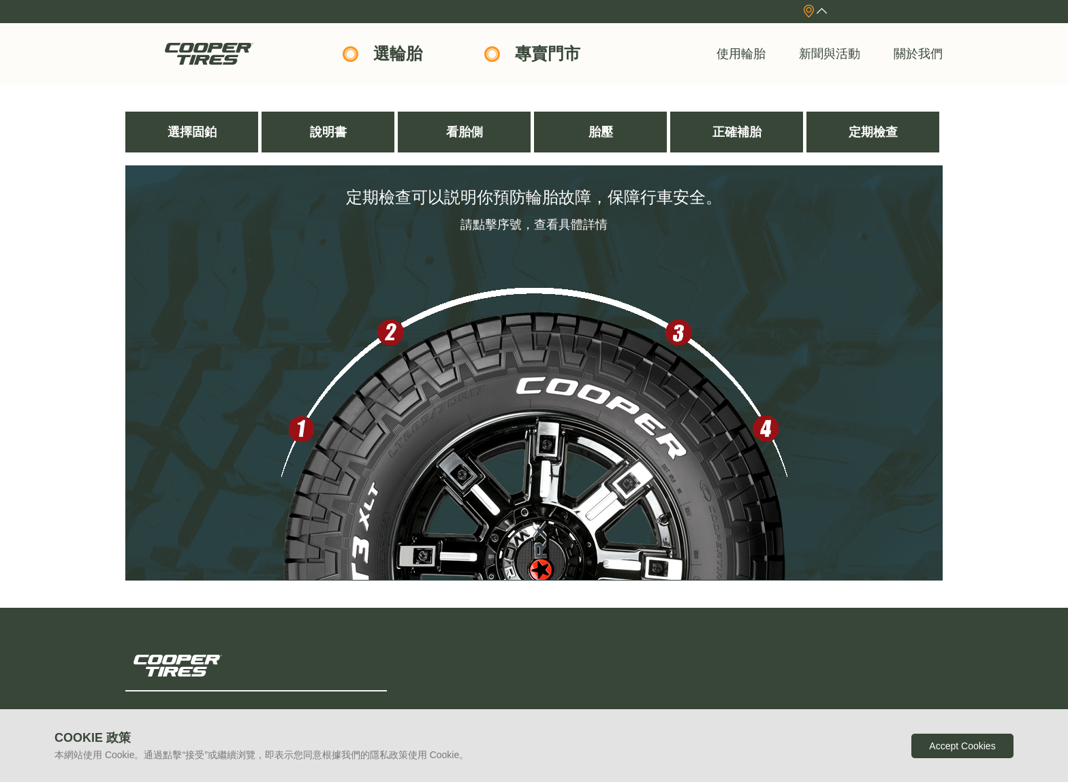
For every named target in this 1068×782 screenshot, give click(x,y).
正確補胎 (736, 132)
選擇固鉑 (192, 132)
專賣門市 (547, 53)
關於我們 (918, 54)
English (908, 10)
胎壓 (600, 132)
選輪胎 (397, 53)
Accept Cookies (962, 745)
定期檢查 (873, 132)
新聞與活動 (829, 54)
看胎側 (464, 132)
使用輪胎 (741, 54)
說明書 (328, 132)
